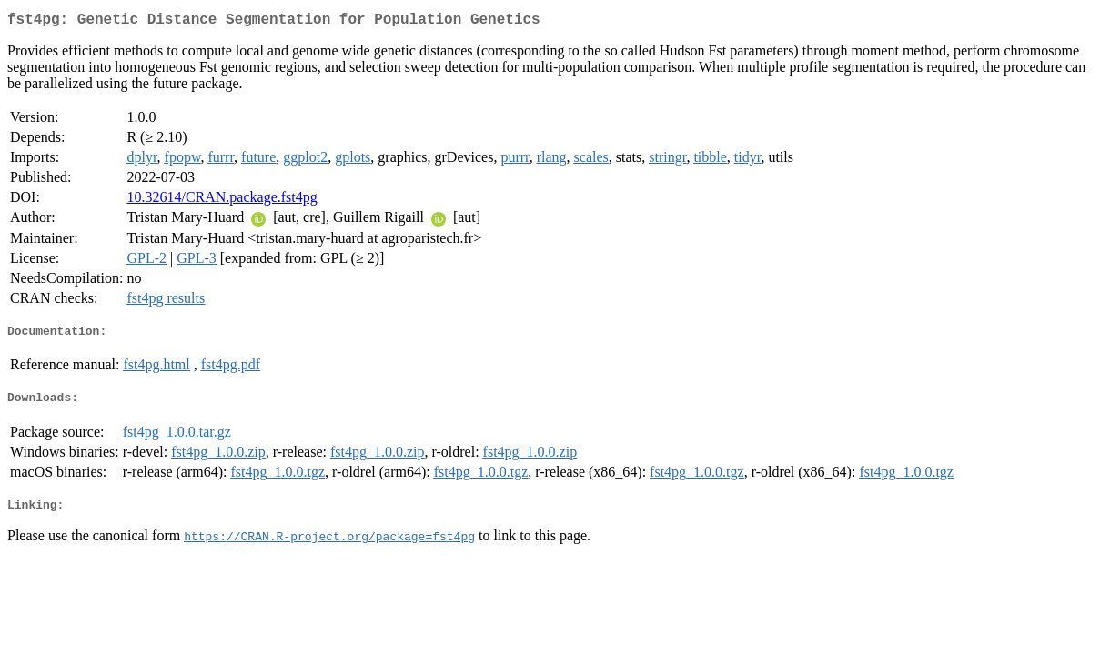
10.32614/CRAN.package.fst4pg (221, 200)
